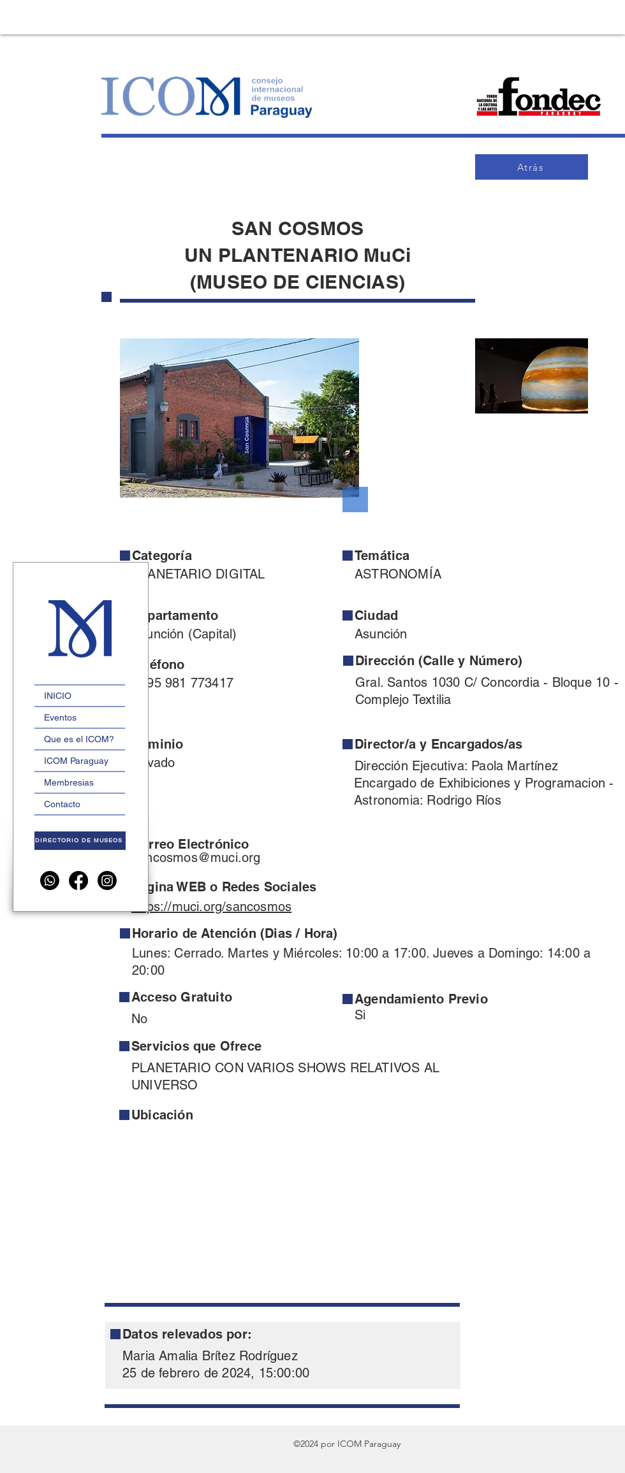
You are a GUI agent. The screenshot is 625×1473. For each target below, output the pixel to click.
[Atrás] (531, 167)
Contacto (62, 804)
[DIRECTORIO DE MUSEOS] (80, 840)
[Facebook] (78, 880)
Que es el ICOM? (79, 739)
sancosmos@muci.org (196, 857)
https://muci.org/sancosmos (211, 906)
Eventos (60, 717)
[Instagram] (107, 880)
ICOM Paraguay (76, 761)
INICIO (57, 696)
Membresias (69, 782)
